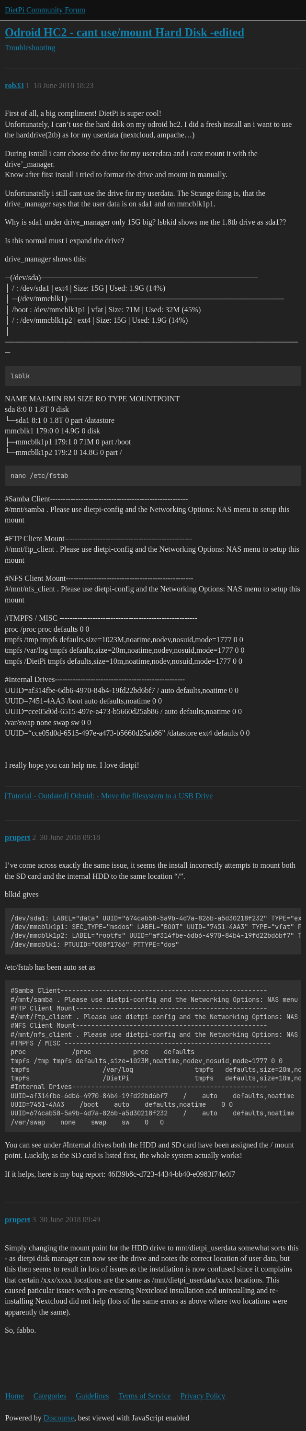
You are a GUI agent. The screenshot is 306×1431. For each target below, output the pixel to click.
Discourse (59, 1418)
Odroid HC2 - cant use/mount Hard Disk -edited (124, 32)
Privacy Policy (203, 1396)
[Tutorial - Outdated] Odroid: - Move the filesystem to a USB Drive (109, 796)
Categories (50, 1396)
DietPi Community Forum (45, 10)
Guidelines (92, 1396)
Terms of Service (145, 1396)
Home (14, 1396)
